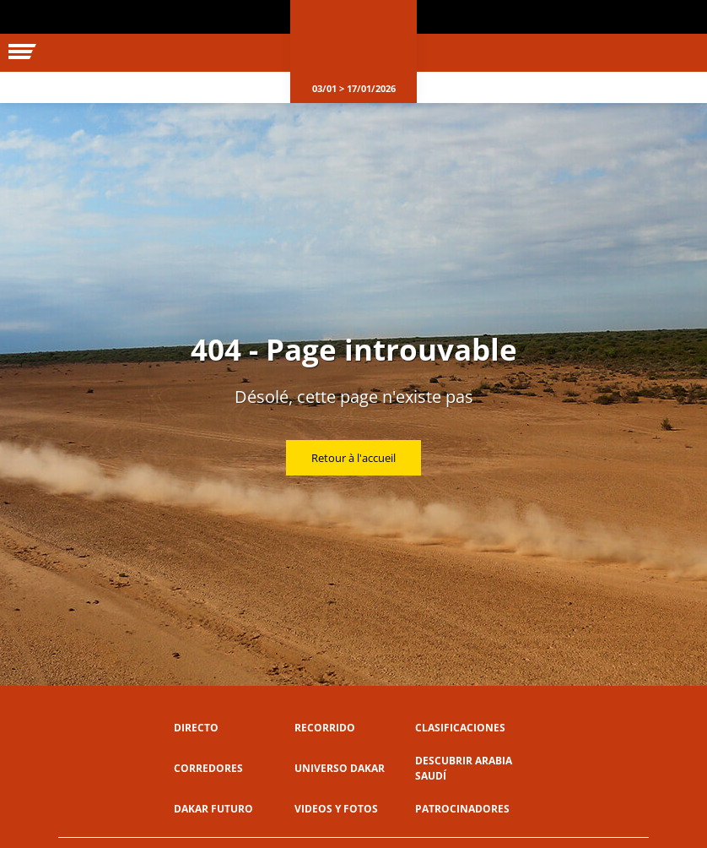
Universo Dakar (339, 768)
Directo (196, 727)
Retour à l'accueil (353, 457)
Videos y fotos (336, 809)
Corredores (208, 768)
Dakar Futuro (213, 809)
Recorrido (324, 727)
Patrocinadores (462, 809)
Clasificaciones (460, 727)
